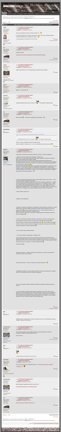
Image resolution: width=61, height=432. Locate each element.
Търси (14, 13)
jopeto (5, 84)
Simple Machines (35, 429)
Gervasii (5, 95)
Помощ (9, 13)
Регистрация (30, 13)
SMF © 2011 (30, 429)
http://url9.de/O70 (19, 335)
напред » (57, 20)
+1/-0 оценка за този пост (53, 40)
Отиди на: (31, 423)
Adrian (5, 64)
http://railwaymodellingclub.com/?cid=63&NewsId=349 (26, 386)
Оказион (37, 13)
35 (8, 362)
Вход (25, 13)
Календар (20, 13)
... (7, 22)
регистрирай (13, 4)
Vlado (4, 27)
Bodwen (5, 149)
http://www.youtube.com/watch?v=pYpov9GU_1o (25, 402)
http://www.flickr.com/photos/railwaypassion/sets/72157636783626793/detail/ (30, 54)
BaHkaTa (30, 18)
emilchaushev (6, 326)
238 (9, 66)
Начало (4, 13)
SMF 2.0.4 (26, 429)
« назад (53, 20)
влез (6, 4)
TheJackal (5, 359)
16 (8, 86)
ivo (4, 47)
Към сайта (43, 13)
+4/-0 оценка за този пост (53, 308)
